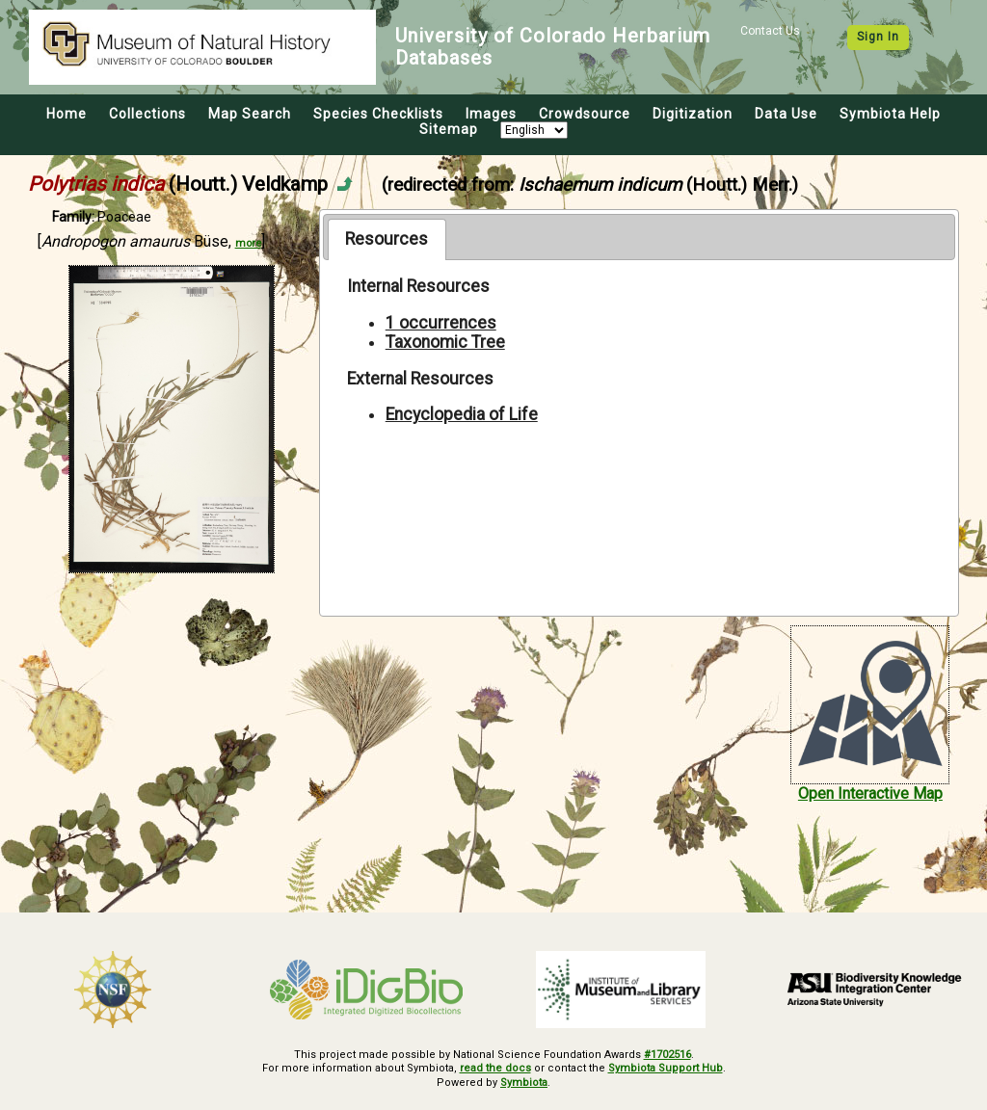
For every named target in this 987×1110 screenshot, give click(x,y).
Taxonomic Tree (445, 342)
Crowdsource (584, 113)
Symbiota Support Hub (665, 1068)
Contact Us (770, 31)
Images (491, 113)
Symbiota (523, 1082)
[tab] (387, 239)
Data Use (786, 113)
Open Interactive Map (870, 793)
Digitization (693, 113)
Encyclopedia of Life (462, 414)
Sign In (878, 36)
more (248, 243)
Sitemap (448, 129)
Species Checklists (378, 113)
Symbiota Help (890, 113)
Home (66, 113)
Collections (147, 113)
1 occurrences (441, 322)
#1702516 (667, 1054)
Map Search (249, 113)
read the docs (495, 1068)
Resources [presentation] (386, 239)
